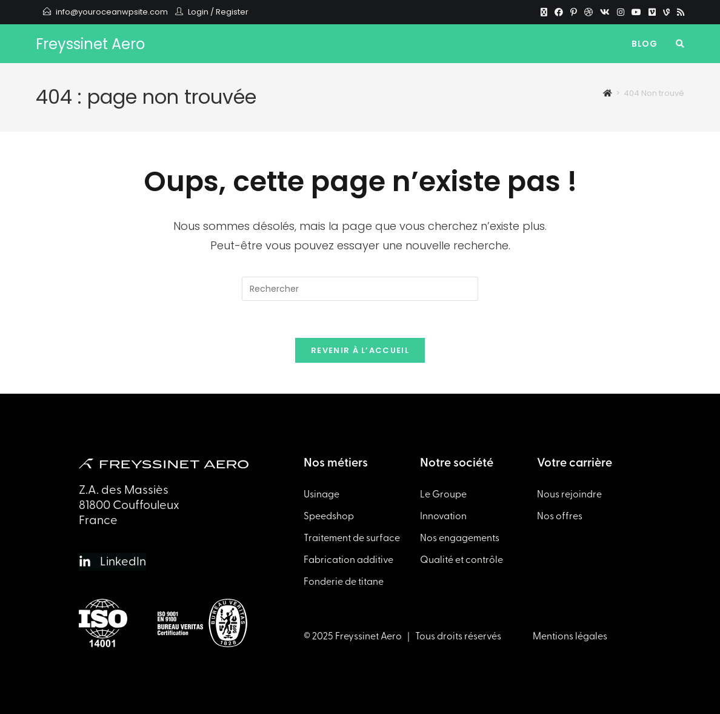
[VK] (604, 12)
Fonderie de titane (344, 582)
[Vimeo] (652, 12)
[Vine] (666, 12)
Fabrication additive (348, 560)
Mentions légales (570, 636)
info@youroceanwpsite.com (112, 12)
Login (198, 12)
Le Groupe (443, 494)
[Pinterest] (574, 12)
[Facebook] (559, 12)
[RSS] (678, 12)
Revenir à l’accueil (360, 350)
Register (232, 12)
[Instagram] (620, 12)
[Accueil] (607, 93)
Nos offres (559, 516)
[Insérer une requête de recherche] (360, 289)
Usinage (321, 494)
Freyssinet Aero (90, 44)
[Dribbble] (588, 12)
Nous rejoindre (569, 494)
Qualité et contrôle (461, 560)
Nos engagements (459, 538)
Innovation (443, 516)
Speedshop (329, 516)
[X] (544, 12)
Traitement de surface (352, 538)
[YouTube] (636, 12)
